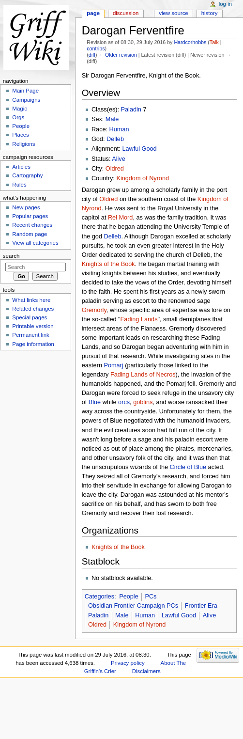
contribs (96, 48)
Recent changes (32, 225)
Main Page (25, 91)
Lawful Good (139, 148)
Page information (33, 344)
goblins (142, 402)
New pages (26, 207)
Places (20, 135)
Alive (118, 159)
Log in (225, 4)
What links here (31, 300)
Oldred (115, 168)
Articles (21, 167)
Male (112, 119)
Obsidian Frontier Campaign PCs (133, 605)
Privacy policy (128, 663)
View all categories (35, 243)
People (128, 596)
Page (93, 13)
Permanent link (30, 335)
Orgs (18, 117)
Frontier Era (201, 605)
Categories (99, 596)
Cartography (27, 175)
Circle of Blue (188, 467)
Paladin (131, 109)
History (209, 13)
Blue (95, 402)
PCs (150, 596)
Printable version (32, 326)
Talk (214, 42)
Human (119, 129)
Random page (29, 234)
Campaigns (26, 100)
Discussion (125, 13)
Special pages (29, 317)
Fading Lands (139, 319)
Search (11, 256)
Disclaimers (146, 671)
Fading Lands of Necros (143, 374)
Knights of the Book (108, 264)
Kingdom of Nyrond (142, 178)
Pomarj (113, 365)
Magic (19, 108)
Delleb (115, 139)
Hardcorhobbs (190, 42)
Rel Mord (120, 217)
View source (173, 13)
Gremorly (94, 310)
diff (92, 55)
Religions (23, 144)
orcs (124, 402)
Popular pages (30, 216)
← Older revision (117, 55)
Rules (19, 185)
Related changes (33, 309)
